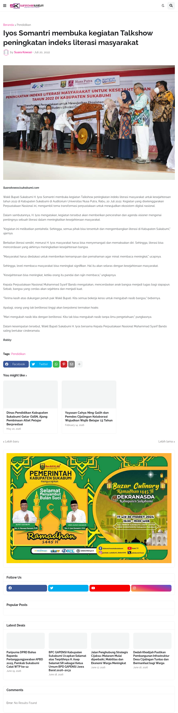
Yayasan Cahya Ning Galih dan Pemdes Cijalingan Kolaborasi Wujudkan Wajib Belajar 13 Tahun (89, 416)
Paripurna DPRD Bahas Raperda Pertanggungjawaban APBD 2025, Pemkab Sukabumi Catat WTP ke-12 (25, 659)
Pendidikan (24, 24)
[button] (4, 5)
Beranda (8, 24)
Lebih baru (12, 441)
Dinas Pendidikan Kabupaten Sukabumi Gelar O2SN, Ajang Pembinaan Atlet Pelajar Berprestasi (27, 418)
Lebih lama (165, 441)
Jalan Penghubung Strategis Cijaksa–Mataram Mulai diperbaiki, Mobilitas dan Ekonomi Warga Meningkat (109, 658)
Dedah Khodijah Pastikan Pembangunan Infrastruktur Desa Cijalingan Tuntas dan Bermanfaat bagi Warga (151, 658)
